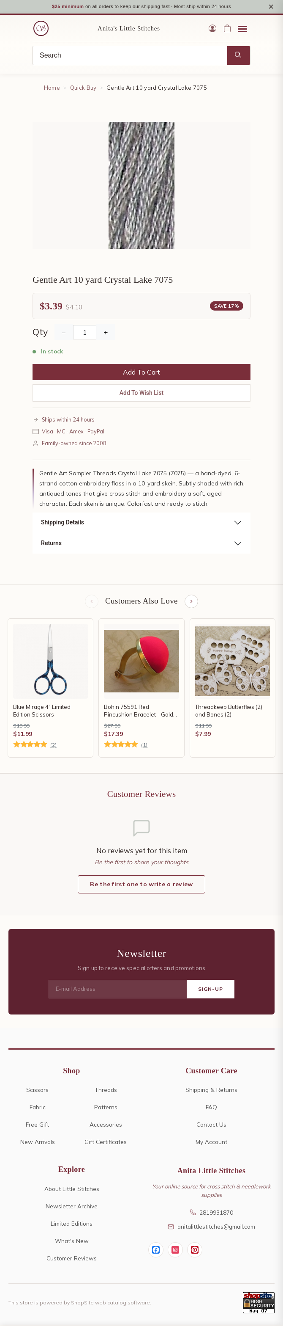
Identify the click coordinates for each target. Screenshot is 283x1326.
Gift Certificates (105, 1143)
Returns (51, 544)
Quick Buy (83, 88)
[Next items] (191, 602)
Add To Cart (141, 373)
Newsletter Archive (72, 1206)
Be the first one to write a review (141, 885)
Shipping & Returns (211, 1090)
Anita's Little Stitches (129, 29)
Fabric (38, 1108)
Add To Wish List (142, 393)
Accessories (106, 1125)
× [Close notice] (271, 7)
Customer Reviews (71, 1259)
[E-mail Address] (118, 990)
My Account (211, 1143)
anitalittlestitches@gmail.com (211, 1227)
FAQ (211, 1108)
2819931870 (211, 1213)
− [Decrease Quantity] (64, 333)
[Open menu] (242, 29)
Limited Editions (72, 1224)
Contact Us (211, 1125)
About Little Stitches (71, 1189)
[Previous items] (91, 602)
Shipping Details (62, 523)
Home (52, 88)
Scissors (37, 1090)
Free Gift (37, 1125)
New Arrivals (37, 1143)
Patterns (105, 1108)
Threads (106, 1090)
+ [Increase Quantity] (105, 333)
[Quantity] (84, 333)
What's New (72, 1241)
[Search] (130, 56)
